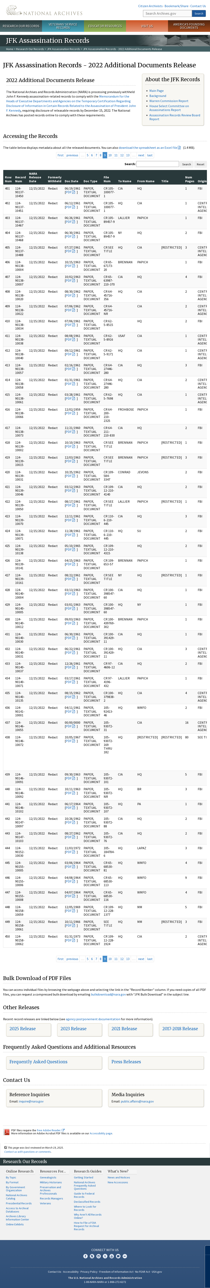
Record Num (20, 179)
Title (164, 181)
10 (110, 155)
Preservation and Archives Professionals (50, 1190)
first (61, 155)
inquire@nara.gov (31, 1101)
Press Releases (126, 1061)
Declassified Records (87, 1202)
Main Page (156, 91)
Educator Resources (105, 26)
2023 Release (73, 1028)
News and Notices (119, 1177)
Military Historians (51, 1182)
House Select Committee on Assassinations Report (169, 108)
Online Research (19, 1171)
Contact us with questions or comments (27, 1152)
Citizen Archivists (150, 6)
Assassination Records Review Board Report (174, 117)
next (141, 155)
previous (72, 155)
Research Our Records (21, 26)
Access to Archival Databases (17, 1209)
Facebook (85, 1256)
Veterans (45, 1203)
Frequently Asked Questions (38, 1061)
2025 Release (22, 1028)
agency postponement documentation (93, 1019)
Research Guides (88, 1171)
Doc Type (90, 181)
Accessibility (71, 1272)
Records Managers (51, 1198)
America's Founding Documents (189, 26)
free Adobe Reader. (51, 1130)
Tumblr (105, 1256)
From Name (145, 181)
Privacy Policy (89, 1272)
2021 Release (124, 1028)
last (150, 155)
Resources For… (53, 1171)
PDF (69, 192)
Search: (130, 164)
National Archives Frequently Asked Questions (85, 1185)
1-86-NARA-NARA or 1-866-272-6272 (105, 1282)
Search (199, 13)
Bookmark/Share (176, 6)
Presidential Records (19, 1203)
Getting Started (83, 1177)
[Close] (205, 1250)
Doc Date (71, 181)
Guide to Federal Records (84, 1195)
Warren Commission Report (168, 101)
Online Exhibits (15, 1224)
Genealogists (48, 1177)
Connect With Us (105, 1250)
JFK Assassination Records (63, 49)
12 (122, 155)
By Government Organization (15, 1188)
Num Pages (189, 179)
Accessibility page (101, 1133)
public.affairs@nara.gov (137, 1101)
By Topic (11, 1177)
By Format (12, 1182)
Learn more (173, 1280)
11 (116, 155)
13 (127, 155)
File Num (107, 179)
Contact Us (198, 6)
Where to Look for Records (85, 1208)
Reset (200, 164)
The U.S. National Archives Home (44, 10)
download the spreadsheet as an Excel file (148, 148)
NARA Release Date (35, 177)
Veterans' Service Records (63, 26)
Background (157, 96)
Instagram (98, 1256)
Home (9, 49)
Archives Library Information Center (17, 1217)
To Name (124, 181)
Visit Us (147, 26)
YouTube (111, 1256)
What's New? (118, 1171)
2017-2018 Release (180, 1028)
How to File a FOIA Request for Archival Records (86, 1226)
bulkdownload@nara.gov (108, 994)
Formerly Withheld (54, 179)
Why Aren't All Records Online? (88, 1216)
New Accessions (118, 1182)
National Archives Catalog (16, 1196)
